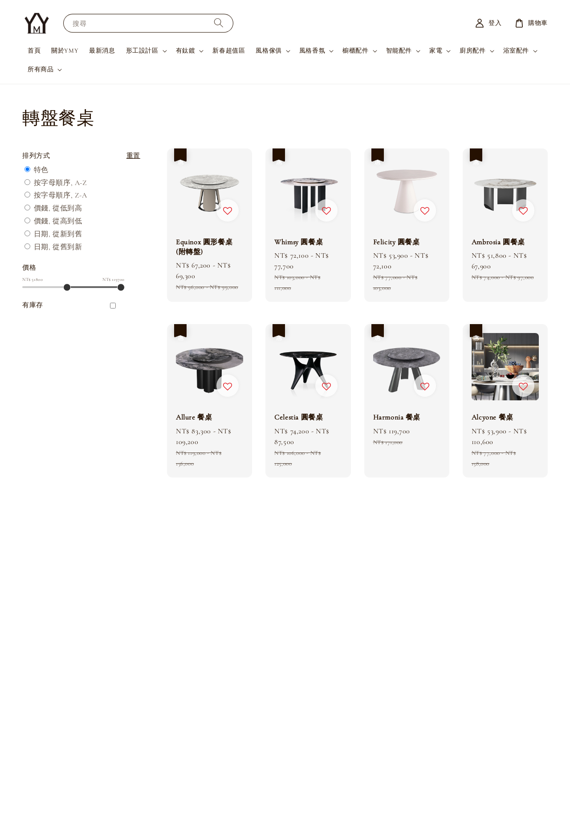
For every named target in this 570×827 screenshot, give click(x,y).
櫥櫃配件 (355, 50)
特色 (41, 169)
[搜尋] (218, 23)
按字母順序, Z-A (60, 195)
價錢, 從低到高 (58, 208)
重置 (133, 156)
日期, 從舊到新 (58, 247)
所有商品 (40, 69)
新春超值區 (228, 50)
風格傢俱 (268, 50)
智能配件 (399, 50)
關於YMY (64, 50)
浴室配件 (516, 50)
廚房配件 (472, 50)
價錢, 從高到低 (58, 221)
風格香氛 (312, 50)
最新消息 (102, 50)
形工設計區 (142, 50)
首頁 (34, 50)
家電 (435, 50)
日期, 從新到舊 (58, 234)
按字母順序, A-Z (60, 182)
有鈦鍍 (185, 50)
